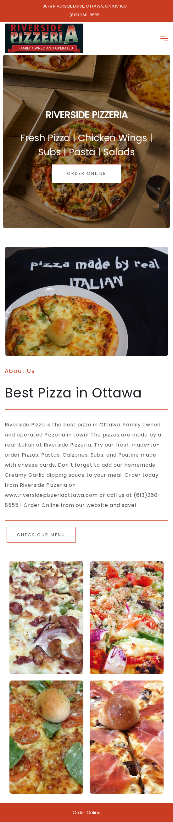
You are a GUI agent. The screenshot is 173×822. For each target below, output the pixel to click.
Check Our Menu (41, 534)
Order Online (86, 173)
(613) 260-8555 (84, 15)
